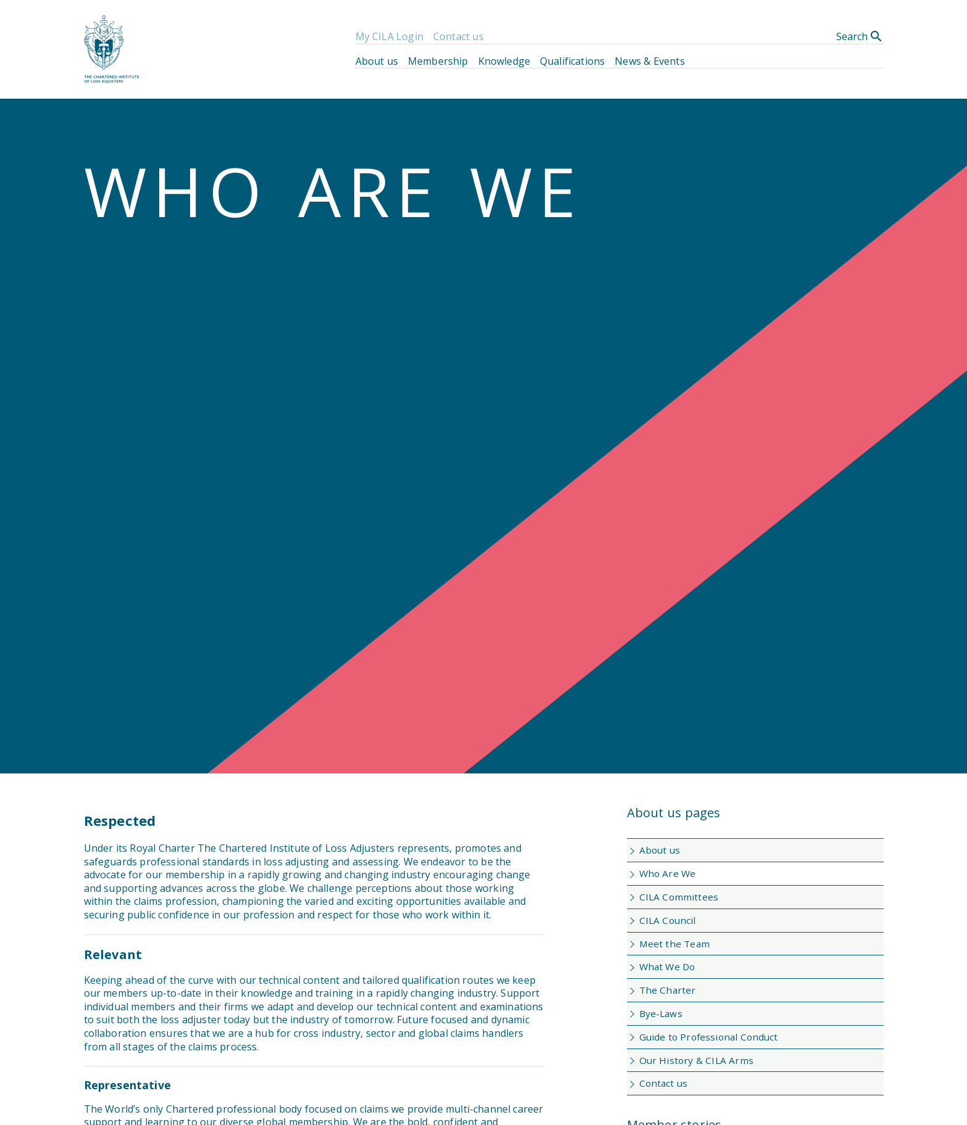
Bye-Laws (661, 1013)
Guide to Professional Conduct (708, 1037)
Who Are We (667, 873)
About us (376, 61)
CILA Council (667, 920)
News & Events (649, 61)
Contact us (458, 36)
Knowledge (504, 61)
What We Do (667, 966)
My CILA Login (389, 36)
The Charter (667, 990)
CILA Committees (679, 897)
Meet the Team (674, 944)
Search (860, 36)
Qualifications (572, 61)
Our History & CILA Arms (696, 1060)
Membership (438, 61)
